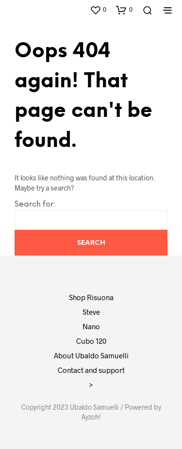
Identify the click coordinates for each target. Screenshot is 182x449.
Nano (91, 326)
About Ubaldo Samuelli (91, 355)
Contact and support (91, 370)
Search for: (35, 204)
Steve (91, 311)
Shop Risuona (91, 297)
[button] (98, 10)
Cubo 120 (91, 341)
